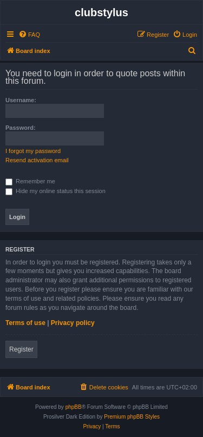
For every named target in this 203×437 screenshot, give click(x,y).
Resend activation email (37, 160)
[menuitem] (29, 34)
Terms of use (25, 323)
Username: (20, 100)
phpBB (74, 407)
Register (21, 349)
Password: (20, 127)
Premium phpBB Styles (132, 417)
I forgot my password (33, 151)
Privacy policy (73, 323)
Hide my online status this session (55, 191)
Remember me (30, 181)
